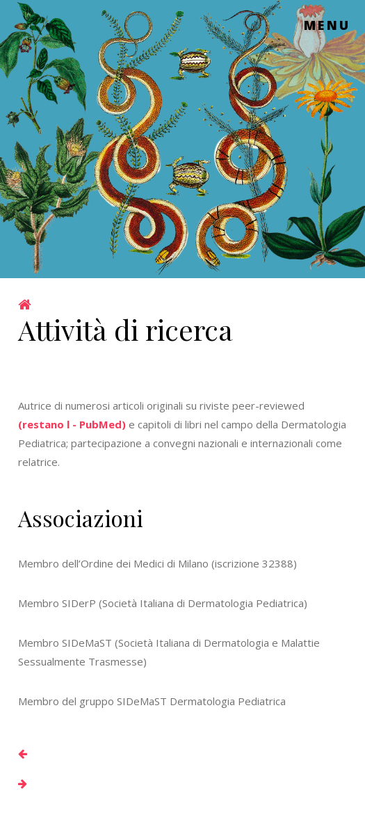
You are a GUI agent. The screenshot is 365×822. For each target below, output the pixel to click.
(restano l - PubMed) (72, 424)
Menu (327, 25)
